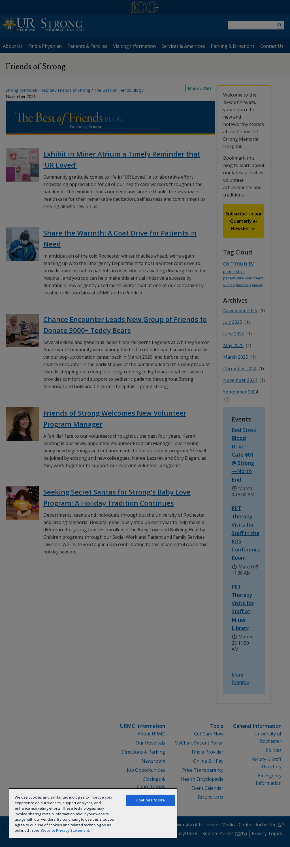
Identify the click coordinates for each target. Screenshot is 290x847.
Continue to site (150, 800)
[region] (93, 813)
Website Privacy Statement (65, 830)
